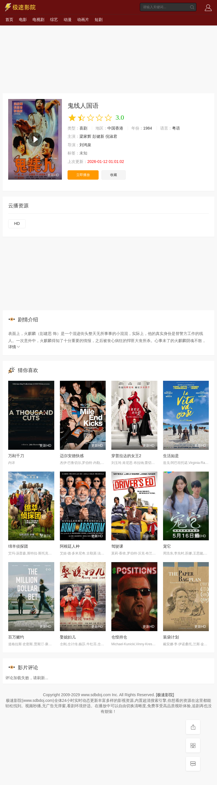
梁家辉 (85, 136)
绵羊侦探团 (18, 546)
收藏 (113, 175)
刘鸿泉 (85, 145)
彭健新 (98, 136)
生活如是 (171, 455)
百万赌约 (16, 637)
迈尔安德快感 (72, 455)
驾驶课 (117, 546)
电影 (23, 19)
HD (17, 223)
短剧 (99, 19)
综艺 (54, 19)
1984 (147, 128)
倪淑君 (111, 136)
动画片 (83, 19)
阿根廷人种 (70, 546)
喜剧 (83, 128)
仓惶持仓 (119, 637)
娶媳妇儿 (68, 637)
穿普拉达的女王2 (126, 455)
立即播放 (83, 175)
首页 (9, 19)
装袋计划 (171, 637)
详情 (14, 347)
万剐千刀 (16, 455)
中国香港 (115, 128)
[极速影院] (165, 694)
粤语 (176, 128)
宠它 (167, 546)
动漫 (67, 19)
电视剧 (38, 19)
